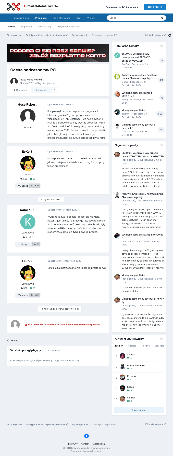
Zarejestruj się (155, 6)
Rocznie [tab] (146, 345)
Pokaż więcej (139, 410)
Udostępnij (20, 90)
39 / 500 (34, 185)
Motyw (73, 443)
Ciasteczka (98, 443)
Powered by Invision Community (86, 451)
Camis (125, 81)
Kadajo (130, 386)
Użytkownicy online (68, 26)
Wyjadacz (23, 185)
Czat (78, 18)
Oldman (126, 131)
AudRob (126, 64)
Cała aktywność (61, 18)
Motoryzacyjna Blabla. (134, 110)
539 (23, 178)
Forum (11, 26)
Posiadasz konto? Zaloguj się (123, 7)
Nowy (24, 244)
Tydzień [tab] (119, 345)
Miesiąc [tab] (132, 345)
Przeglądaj (41, 19)
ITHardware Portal (19, 18)
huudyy (132, 200)
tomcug (48, 308)
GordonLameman (136, 365)
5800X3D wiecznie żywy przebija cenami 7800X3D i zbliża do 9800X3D (136, 57)
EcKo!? (27, 151)
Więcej (91, 18)
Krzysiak (131, 376)
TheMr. (125, 113)
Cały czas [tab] (159, 345)
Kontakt (85, 443)
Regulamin (26, 26)
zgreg (125, 99)
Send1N (131, 354)
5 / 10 (36, 244)
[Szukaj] (124, 18)
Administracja (45, 26)
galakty (132, 159)
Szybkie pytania (46, 83)
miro (130, 241)
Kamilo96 (27, 210)
